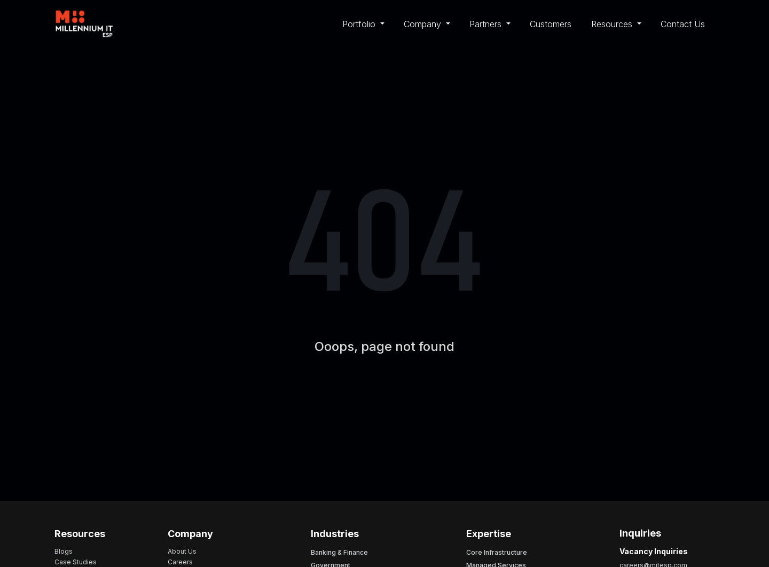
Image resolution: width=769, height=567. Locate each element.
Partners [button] (486, 24)
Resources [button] (613, 24)
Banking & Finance (339, 552)
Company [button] (424, 24)
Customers (550, 24)
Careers (180, 562)
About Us (182, 551)
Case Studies (75, 562)
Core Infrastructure (496, 552)
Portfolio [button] (360, 24)
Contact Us (683, 24)
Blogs (63, 551)
